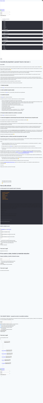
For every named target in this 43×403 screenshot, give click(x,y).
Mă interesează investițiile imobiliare (6, 327)
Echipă (4, 43)
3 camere (4, 23)
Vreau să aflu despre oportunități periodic (7, 326)
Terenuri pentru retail (6, 358)
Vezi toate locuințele (5, 29)
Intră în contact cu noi (3, 15)
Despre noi (3, 196)
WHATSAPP (3, 229)
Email (1, 322)
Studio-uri (4, 21)
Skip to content (2, 0)
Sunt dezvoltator (3, 328)
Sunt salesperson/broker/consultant (6, 329)
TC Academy (4, 197)
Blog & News (4, 49)
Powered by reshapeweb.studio (5, 221)
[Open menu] (1, 59)
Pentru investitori (4, 195)
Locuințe (3, 194)
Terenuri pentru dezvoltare (6, 36)
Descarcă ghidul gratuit (3, 330)
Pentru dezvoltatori (5, 193)
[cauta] (4, 12)
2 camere (4, 22)
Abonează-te (2, 263)
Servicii (4, 35)
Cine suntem (4, 42)
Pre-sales (4, 28)
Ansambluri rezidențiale (5, 192)
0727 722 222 (2, 9)
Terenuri (4, 352)
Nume (1, 321)
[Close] (0, 228)
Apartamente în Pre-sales (6, 351)
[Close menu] (0, 339)
